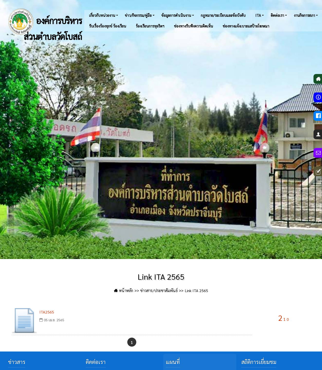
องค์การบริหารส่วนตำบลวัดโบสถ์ (43, 22)
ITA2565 (46, 311)
